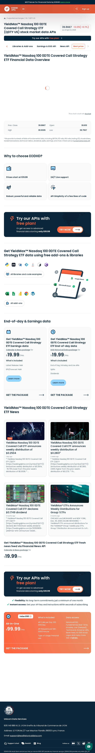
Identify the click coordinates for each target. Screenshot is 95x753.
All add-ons (14, 303)
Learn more (65, 2)
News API (64, 46)
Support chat (11, 743)
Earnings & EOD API (46, 46)
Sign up (85, 9)
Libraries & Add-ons (23, 46)
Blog (37, 743)
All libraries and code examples (24, 274)
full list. (74, 638)
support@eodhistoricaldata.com (26, 735)
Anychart (88, 114)
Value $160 (25, 616)
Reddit (26, 743)
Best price (78, 46)
